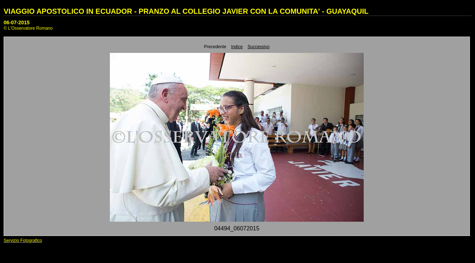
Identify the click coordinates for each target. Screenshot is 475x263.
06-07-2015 (17, 22)
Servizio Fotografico (23, 240)
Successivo (259, 46)
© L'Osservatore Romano (28, 28)
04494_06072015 (237, 228)
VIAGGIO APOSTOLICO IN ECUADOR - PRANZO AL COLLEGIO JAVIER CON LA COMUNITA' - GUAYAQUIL (186, 11)
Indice (237, 46)
